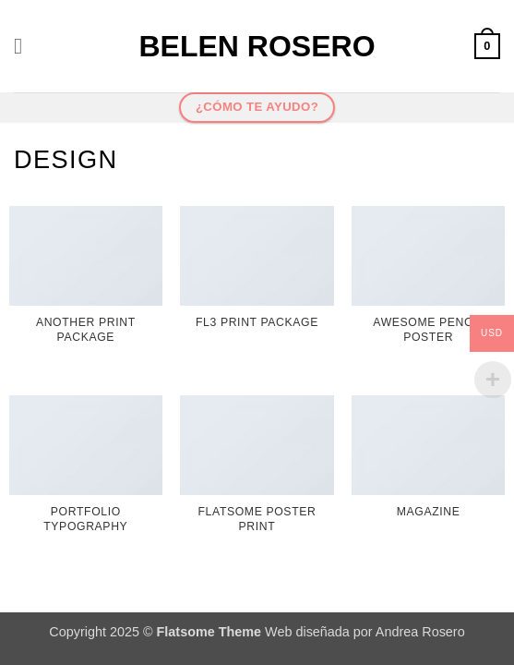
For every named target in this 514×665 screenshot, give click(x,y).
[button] (25, 45)
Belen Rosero (256, 46)
